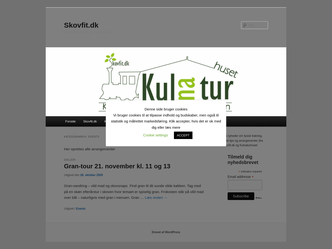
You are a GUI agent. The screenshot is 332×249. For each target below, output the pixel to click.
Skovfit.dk (81, 25)
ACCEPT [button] (183, 135)
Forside (70, 121)
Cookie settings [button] (155, 135)
